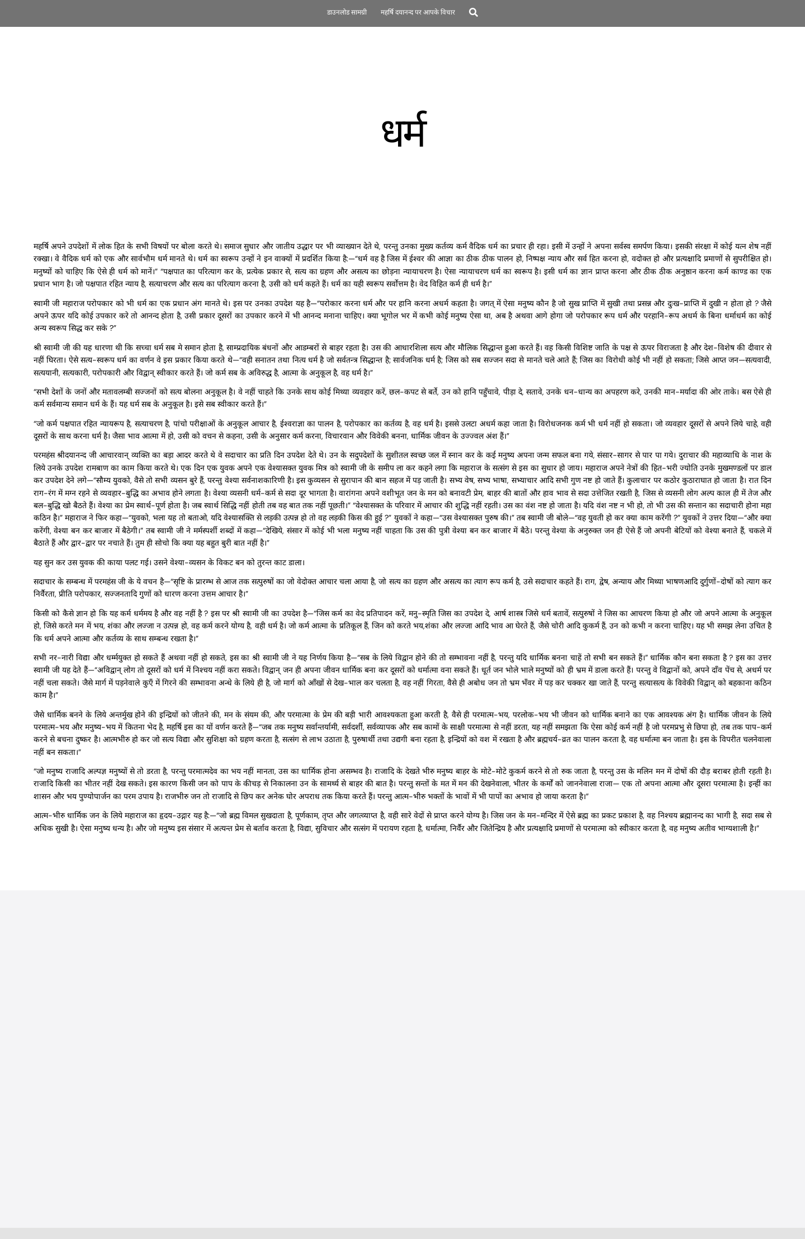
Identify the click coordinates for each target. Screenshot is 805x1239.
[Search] (473, 13)
